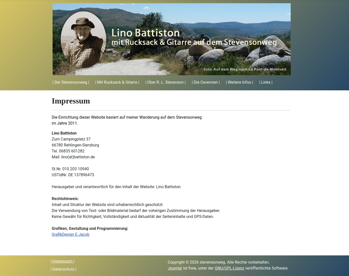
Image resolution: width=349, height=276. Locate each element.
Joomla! (175, 268)
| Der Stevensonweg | (71, 82)
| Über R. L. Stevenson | (165, 82)
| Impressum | (62, 261)
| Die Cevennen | (206, 82)
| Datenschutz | (64, 269)
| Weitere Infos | (239, 82)
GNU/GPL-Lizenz (229, 268)
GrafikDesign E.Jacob (71, 234)
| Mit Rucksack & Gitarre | (117, 82)
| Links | (265, 82)
